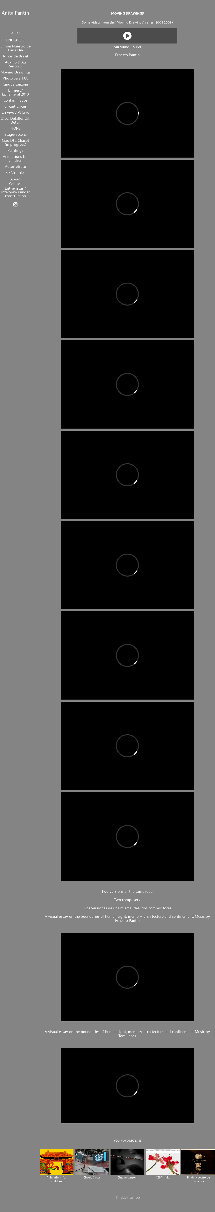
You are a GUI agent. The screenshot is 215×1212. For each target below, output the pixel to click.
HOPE (15, 128)
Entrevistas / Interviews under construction (15, 192)
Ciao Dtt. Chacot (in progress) (15, 142)
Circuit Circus (15, 106)
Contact (15, 184)
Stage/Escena (15, 134)
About (15, 179)
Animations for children (15, 158)
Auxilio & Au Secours (15, 64)
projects (15, 33)
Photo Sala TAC (15, 78)
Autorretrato (15, 166)
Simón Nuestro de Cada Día (15, 48)
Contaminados (15, 100)
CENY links (15, 172)
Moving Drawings (15, 72)
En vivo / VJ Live (15, 112)
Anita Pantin (15, 13)
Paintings (15, 150)
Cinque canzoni (15, 84)
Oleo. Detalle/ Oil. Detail (15, 120)
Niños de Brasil (15, 56)
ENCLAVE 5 (15, 40)
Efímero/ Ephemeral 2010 (15, 92)
